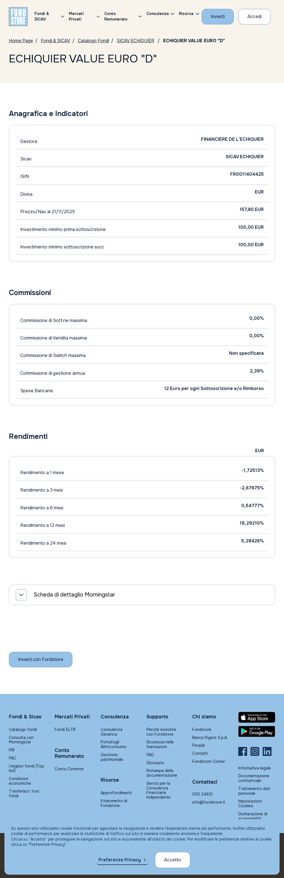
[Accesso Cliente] (254, 16)
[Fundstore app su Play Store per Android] (256, 731)
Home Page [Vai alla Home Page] (21, 41)
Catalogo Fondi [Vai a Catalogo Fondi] (93, 41)
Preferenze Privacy (119, 860)
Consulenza (157, 13)
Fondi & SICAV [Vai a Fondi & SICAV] (55, 41)
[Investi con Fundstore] (218, 16)
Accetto (172, 860)
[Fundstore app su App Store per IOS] (256, 717)
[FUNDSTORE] (18, 16)
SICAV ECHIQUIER (135, 41)
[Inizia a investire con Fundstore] (40, 659)
